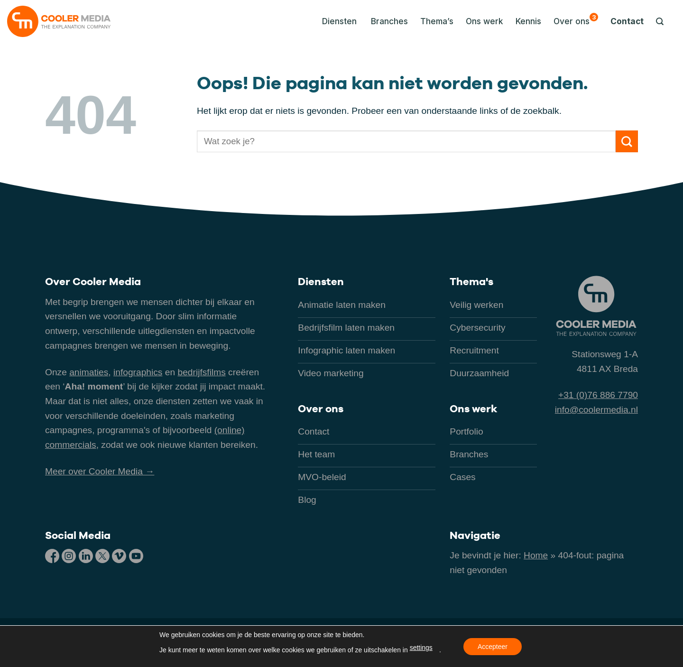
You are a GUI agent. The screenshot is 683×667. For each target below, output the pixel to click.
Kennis (528, 21)
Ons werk (484, 21)
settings (421, 647)
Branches (389, 21)
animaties (88, 372)
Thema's (471, 281)
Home (536, 555)
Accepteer (493, 646)
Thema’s (436, 21)
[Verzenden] (627, 141)
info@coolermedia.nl (596, 410)
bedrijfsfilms (201, 372)
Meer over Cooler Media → (99, 471)
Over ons (576, 19)
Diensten (321, 281)
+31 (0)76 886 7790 (598, 395)
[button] (337, 21)
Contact (627, 21)
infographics (137, 372)
